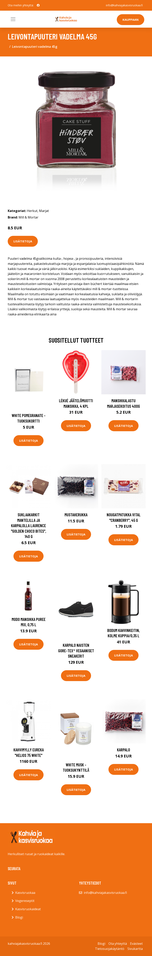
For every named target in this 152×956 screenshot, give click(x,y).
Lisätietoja (22, 241)
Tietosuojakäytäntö (109, 949)
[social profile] (38, 5)
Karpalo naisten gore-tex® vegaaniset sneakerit (76, 650)
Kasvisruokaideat (28, 909)
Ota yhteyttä (117, 943)
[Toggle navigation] (13, 19)
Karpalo (123, 749)
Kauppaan (131, 20)
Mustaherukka (76, 514)
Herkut (32, 211)
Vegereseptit (24, 901)
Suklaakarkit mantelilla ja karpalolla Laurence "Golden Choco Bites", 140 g (28, 525)
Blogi (19, 917)
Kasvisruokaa (25, 892)
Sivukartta (135, 949)
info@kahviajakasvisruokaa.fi (124, 5)
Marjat (44, 211)
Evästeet (136, 943)
